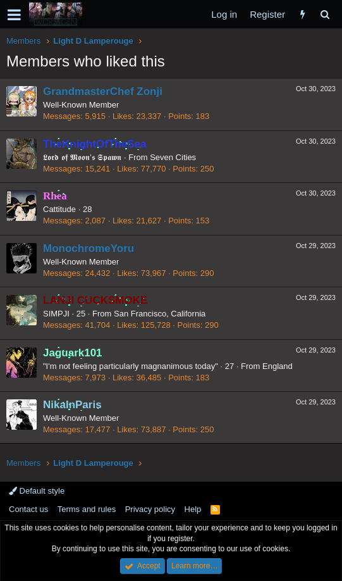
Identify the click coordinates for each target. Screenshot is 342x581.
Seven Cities (173, 157)
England (277, 366)
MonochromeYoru (88, 248)
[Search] (325, 14)
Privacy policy (150, 509)
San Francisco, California (159, 313)
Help (193, 509)
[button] (14, 14)
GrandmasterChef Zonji (102, 91)
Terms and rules (87, 509)
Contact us (28, 509)
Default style (36, 491)
